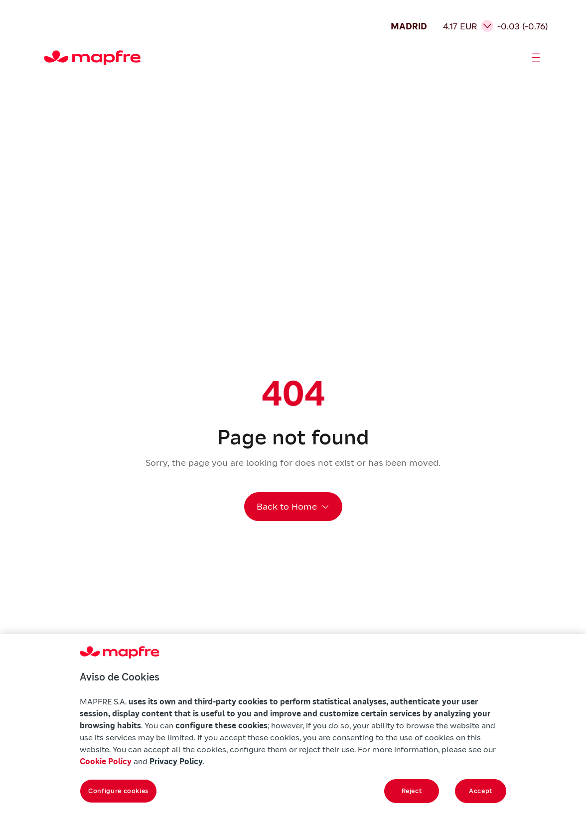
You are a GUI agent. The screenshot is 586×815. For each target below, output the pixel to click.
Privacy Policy (176, 761)
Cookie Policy (106, 761)
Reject (412, 791)
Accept (480, 791)
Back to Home (287, 506)
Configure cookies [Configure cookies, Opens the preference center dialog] (118, 791)
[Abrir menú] (536, 58)
